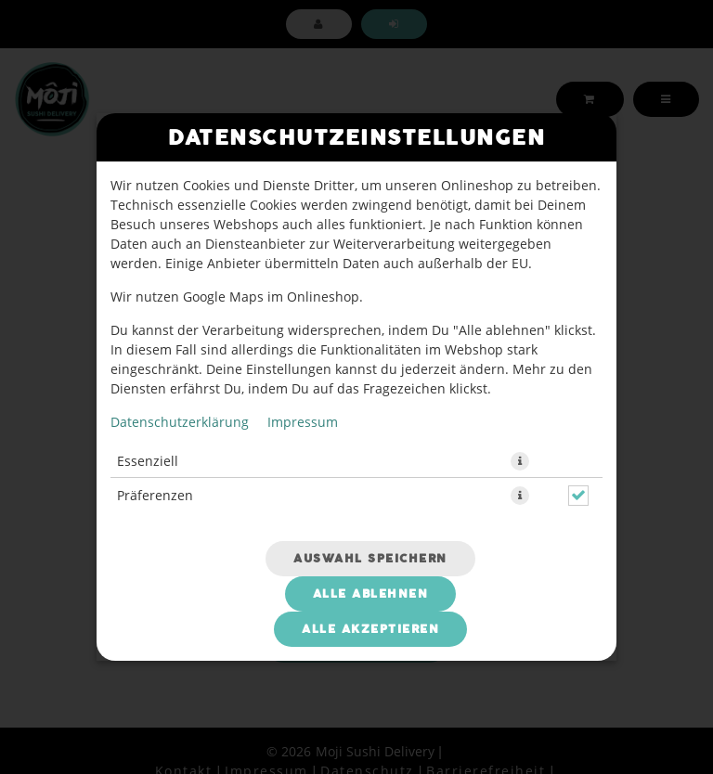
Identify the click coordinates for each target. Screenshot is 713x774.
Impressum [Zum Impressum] (302, 422)
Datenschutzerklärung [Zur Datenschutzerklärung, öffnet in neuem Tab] (179, 422)
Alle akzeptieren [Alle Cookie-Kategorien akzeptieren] (370, 629)
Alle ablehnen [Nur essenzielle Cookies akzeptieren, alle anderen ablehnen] (371, 594)
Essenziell (147, 461)
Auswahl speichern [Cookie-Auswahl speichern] (370, 558)
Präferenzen (155, 495)
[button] (520, 461)
